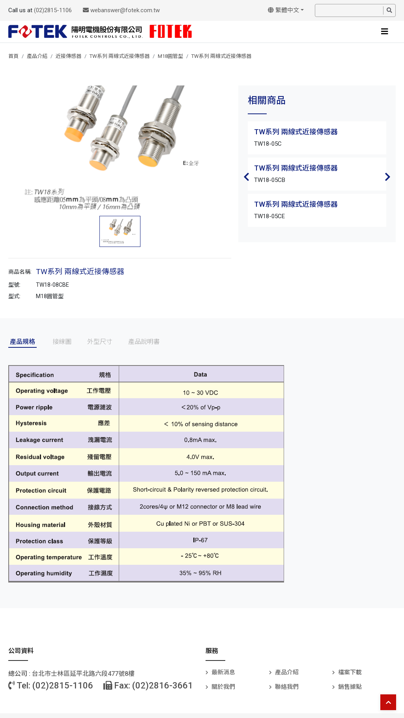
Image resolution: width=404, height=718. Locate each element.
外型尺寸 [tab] (99, 341)
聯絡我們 (287, 686)
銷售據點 (350, 686)
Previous (246, 177)
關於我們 (223, 686)
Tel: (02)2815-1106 (50, 685)
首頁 (13, 56)
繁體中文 (283, 10)
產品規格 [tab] (22, 341)
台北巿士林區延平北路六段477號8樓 (83, 673)
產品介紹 (37, 56)
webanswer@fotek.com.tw (121, 10)
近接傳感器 (68, 56)
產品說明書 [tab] (144, 341)
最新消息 (223, 672)
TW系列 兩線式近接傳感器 (120, 56)
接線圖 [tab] (61, 341)
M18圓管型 (170, 56)
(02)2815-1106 (53, 10)
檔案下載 (350, 672)
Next (388, 177)
